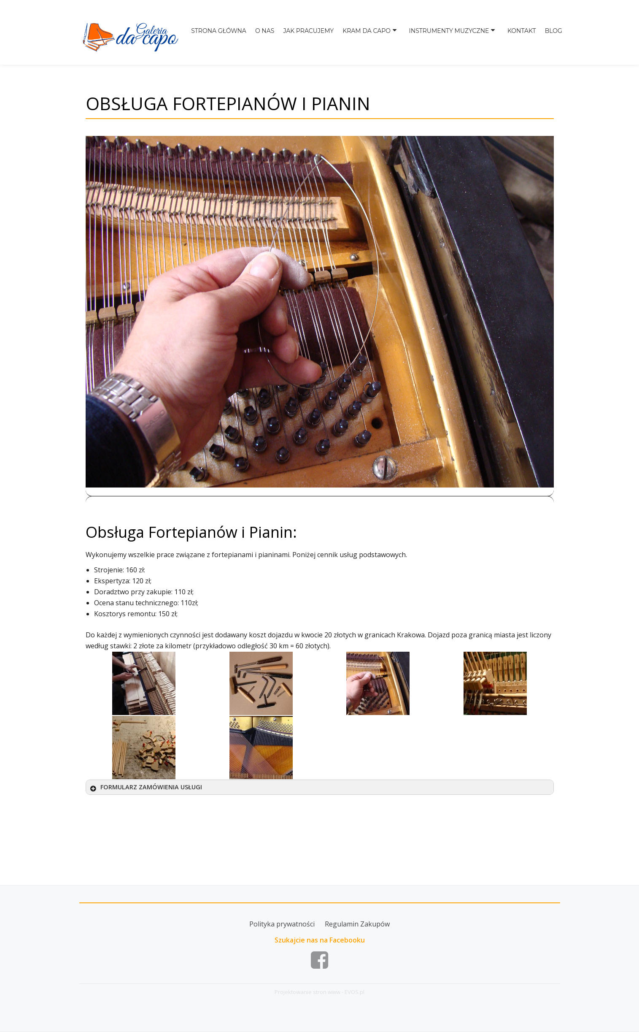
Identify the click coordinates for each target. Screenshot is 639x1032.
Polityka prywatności (282, 924)
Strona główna (229, 34)
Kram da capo (376, 34)
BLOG (553, 34)
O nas (274, 34)
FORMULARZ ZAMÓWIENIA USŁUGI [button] (145, 787)
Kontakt (522, 34)
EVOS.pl (354, 992)
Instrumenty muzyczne (454, 34)
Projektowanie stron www (307, 992)
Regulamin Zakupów (357, 924)
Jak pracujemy (318, 34)
